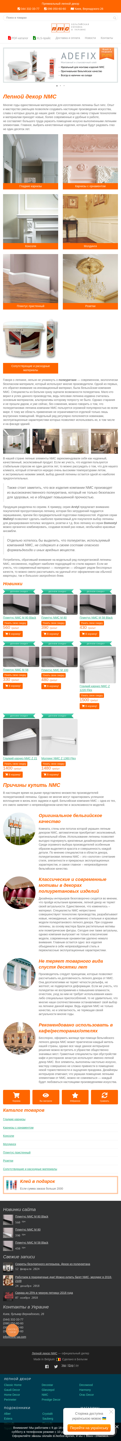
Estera (8, 1418)
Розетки (8, 1160)
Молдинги (9, 1144)
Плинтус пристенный (17, 1152)
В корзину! (12, 634)
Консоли (8, 1135)
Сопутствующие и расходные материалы (30, 1169)
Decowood (86, 1385)
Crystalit (47, 1413)
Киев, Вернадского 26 (87, 8)
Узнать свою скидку (15, 623)
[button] (6, 65)
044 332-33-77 (28, 8)
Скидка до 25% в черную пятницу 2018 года (44, 1292)
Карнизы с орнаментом (18, 1127)
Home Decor (12, 1394)
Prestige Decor (51, 1399)
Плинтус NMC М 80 (28, 1229)
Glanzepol (48, 1389)
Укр (64, 1365)
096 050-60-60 (55, 8)
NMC (45, 1394)
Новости (90, 37)
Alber (7, 1413)
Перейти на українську (89, 1428)
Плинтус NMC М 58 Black (31, 1242)
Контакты (107, 37)
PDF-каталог (18, 38)
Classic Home (12, 1385)
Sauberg (47, 1418)
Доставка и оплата (68, 37)
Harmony (85, 1389)
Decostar (47, 1385)
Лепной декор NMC (44, 1353)
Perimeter (10, 1399)
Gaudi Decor (12, 1389)
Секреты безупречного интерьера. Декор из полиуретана (52, 1264)
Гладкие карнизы (14, 1119)
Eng (70, 1365)
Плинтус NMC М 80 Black (31, 1216)
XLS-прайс (42, 38)
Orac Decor (86, 1394)
